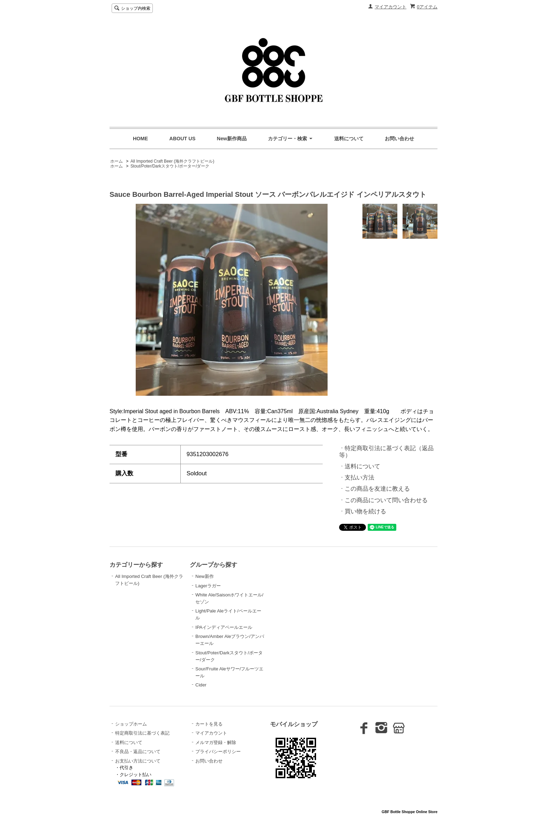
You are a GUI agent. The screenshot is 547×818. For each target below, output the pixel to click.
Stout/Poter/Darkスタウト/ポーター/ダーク (170, 166)
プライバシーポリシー (218, 751)
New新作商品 (232, 138)
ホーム (116, 161)
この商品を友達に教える (377, 488)
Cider (201, 684)
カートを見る (209, 724)
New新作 (204, 576)
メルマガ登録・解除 (215, 742)
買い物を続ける (365, 511)
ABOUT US (182, 138)
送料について (349, 138)
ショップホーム (131, 724)
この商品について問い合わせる (386, 500)
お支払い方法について (137, 761)
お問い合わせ (399, 138)
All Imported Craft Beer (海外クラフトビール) (172, 161)
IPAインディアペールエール (223, 627)
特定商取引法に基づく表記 (142, 733)
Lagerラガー (208, 585)
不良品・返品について (137, 751)
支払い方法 (359, 477)
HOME (140, 138)
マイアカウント (390, 6)
